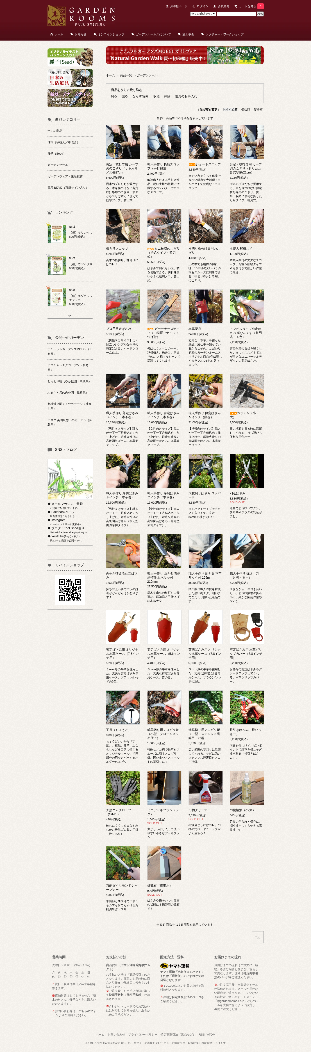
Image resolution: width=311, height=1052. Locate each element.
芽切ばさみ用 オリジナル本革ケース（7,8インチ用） (204, 653)
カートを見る (251, 6)
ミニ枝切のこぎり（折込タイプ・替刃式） (163, 252)
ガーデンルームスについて (153, 34)
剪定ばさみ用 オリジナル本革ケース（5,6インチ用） (163, 653)
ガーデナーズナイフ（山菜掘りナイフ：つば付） (163, 333)
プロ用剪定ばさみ (118, 329)
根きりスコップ (117, 248)
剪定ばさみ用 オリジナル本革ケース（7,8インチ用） (122, 653)
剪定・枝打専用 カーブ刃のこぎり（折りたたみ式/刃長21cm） (246, 168)
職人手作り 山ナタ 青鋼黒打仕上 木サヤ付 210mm (164, 577)
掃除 (167, 96)
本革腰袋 (194, 329)
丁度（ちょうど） (118, 730)
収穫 (156, 96)
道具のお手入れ (186, 96)
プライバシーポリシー (142, 1034)
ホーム (58, 34)
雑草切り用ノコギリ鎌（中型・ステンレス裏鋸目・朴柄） (204, 734)
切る (114, 96)
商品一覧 (126, 75)
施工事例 (188, 34)
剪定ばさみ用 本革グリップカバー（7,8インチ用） (246, 653)
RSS (202, 1034)
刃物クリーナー (199, 810)
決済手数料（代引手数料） (126, 995)
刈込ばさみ (237, 493)
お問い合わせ (116, 1034)
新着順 (258, 109)
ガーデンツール (147, 75)
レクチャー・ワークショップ (225, 34)
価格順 (245, 109)
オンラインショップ (111, 34)
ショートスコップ (204, 164)
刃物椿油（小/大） (243, 810)
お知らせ (80, 34)
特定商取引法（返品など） (178, 1034)
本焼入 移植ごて (241, 248)
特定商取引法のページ (186, 997)
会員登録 (223, 6)
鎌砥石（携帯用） (160, 885)
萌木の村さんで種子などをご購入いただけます (74, 999)
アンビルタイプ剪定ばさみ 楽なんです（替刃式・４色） (246, 333)
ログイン (203, 6)
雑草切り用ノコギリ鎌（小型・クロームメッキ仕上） (163, 734)
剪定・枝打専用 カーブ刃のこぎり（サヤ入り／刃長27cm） (122, 168)
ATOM (211, 1034)
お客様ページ (179, 6)
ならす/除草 (140, 96)
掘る (125, 96)
